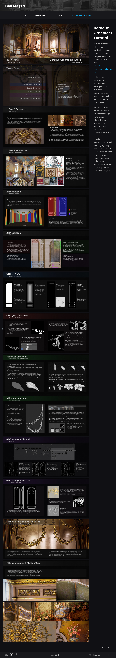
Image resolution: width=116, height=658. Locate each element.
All (26, 15)
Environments (41, 15)
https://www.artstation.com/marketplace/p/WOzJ (103, 69)
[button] (105, 647)
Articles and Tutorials (81, 15)
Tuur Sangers (15, 6)
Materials (59, 15)
